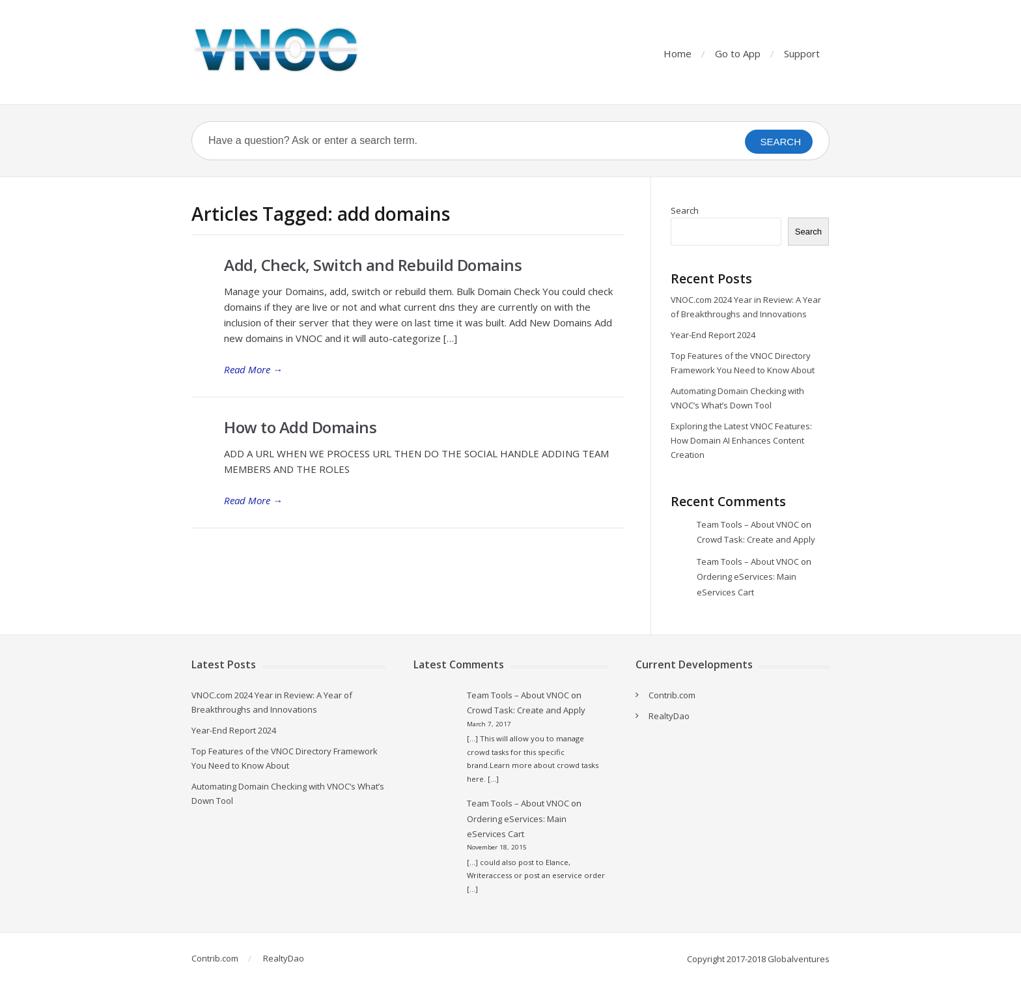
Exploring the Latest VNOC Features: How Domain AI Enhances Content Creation (741, 440)
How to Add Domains (300, 427)
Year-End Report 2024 (713, 335)
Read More (253, 369)
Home (678, 53)
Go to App (738, 53)
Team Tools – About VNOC (748, 524)
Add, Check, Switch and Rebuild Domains (373, 265)
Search (685, 210)
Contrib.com (672, 695)
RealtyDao (669, 716)
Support (802, 53)
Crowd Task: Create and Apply (756, 539)
